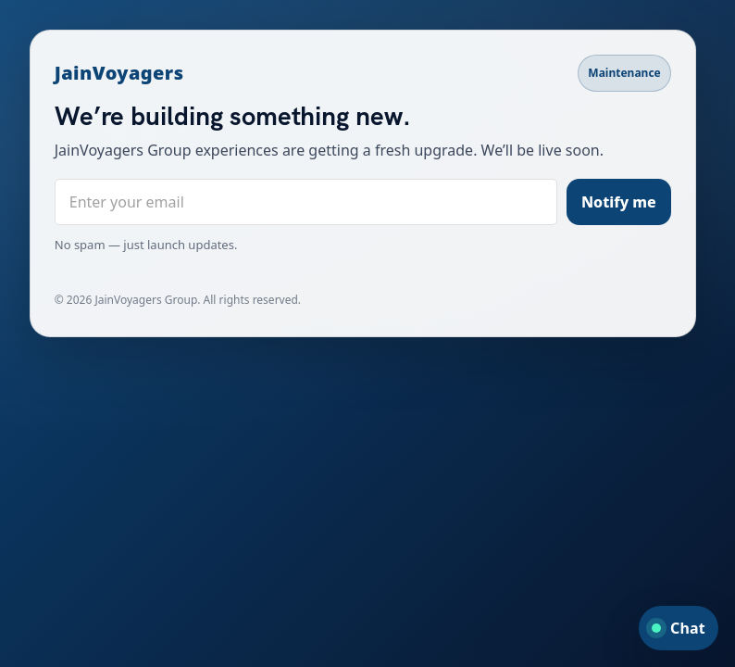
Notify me (618, 202)
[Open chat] (678, 628)
